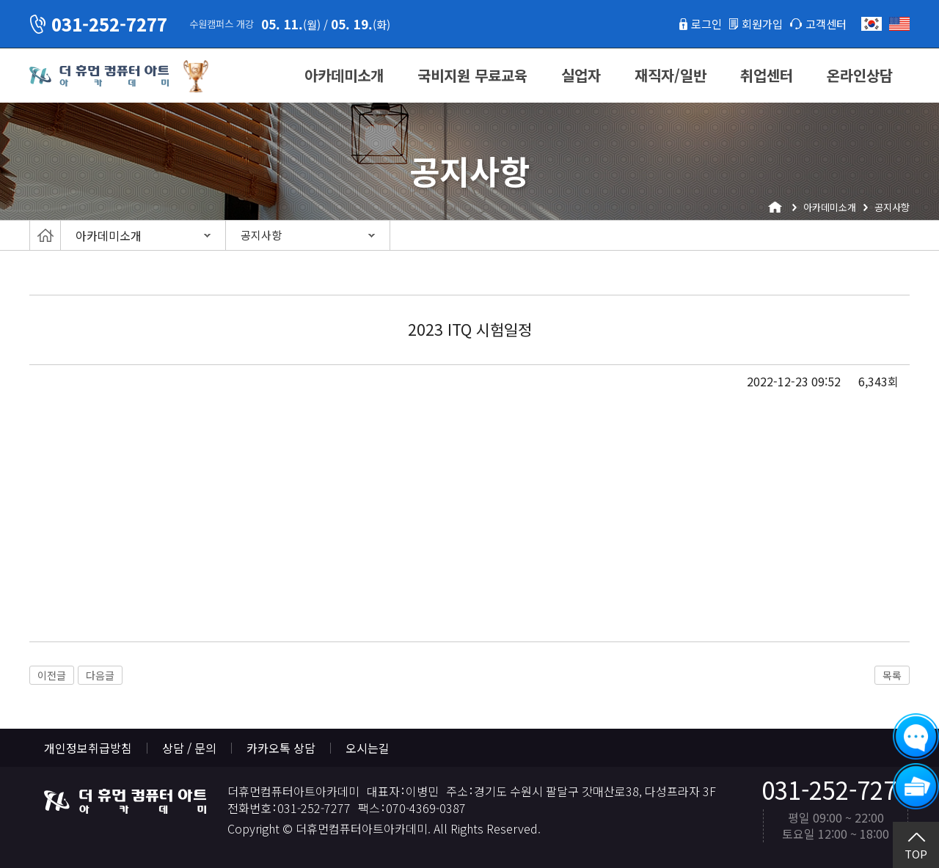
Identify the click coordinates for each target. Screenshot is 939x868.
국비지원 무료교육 (472, 75)
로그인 (699, 23)
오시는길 (368, 748)
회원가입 (758, 23)
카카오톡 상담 (280, 748)
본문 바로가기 (0, 0)
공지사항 (261, 235)
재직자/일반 (670, 75)
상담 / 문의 (189, 748)
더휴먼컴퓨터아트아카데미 (99, 76)
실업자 (581, 75)
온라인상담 (860, 75)
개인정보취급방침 (88, 748)
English (899, 24)
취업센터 (766, 75)
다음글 (100, 675)
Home (45, 235)
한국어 (871, 24)
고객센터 (825, 23)
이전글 (51, 675)
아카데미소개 (344, 75)
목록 (892, 675)
